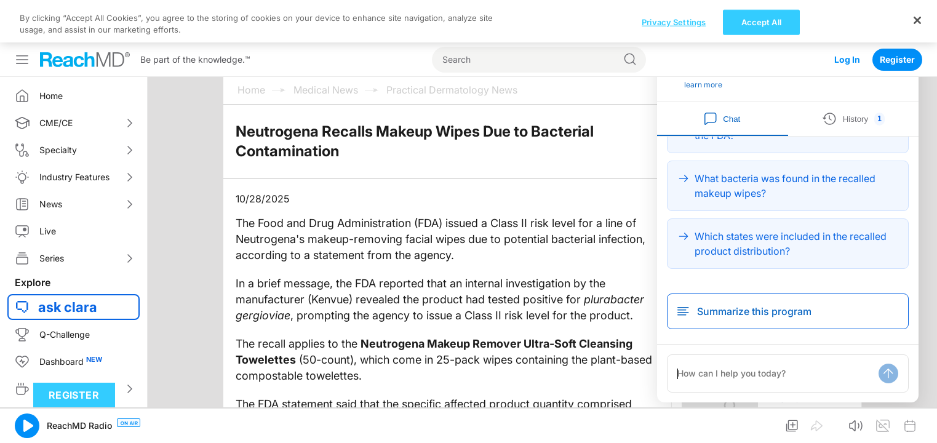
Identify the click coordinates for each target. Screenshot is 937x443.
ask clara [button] (67, 265)
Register (897, 17)
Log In (847, 17)
